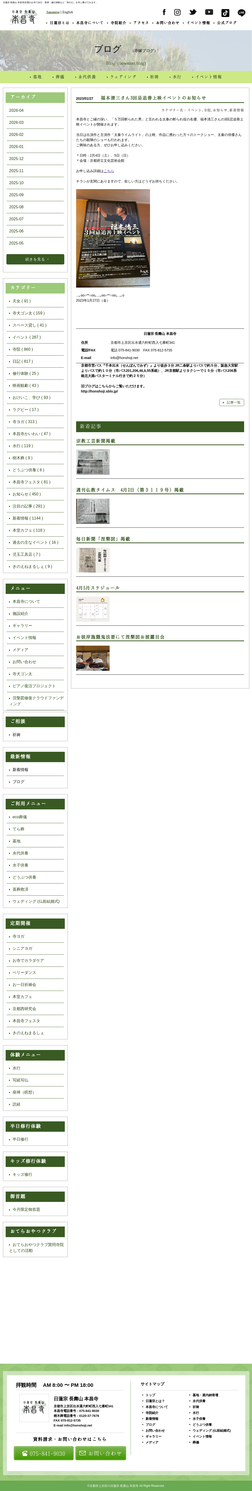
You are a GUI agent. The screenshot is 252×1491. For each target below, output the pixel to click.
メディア (18, 650)
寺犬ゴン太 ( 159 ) (27, 313)
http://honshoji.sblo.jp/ (99, 391)
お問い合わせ (166, 23)
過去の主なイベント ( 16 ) (33, 542)
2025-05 (16, 243)
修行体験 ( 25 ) (24, 373)
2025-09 (16, 195)
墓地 (36, 76)
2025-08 (16, 207)
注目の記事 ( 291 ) (27, 506)
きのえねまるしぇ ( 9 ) (30, 566)
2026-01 (16, 147)
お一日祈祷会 (22, 985)
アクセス (139, 23)
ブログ (16, 782)
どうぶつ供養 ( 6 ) (26, 470)
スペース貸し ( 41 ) (28, 325)
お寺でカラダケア (26, 960)
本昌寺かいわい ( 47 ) (29, 434)
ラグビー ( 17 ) (24, 410)
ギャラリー (20, 625)
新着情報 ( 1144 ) (26, 518)
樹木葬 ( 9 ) (21, 458)
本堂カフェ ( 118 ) (27, 530)
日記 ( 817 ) (21, 361)
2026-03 (16, 122)
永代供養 (85, 76)
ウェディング (121, 76)
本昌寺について (88, 23)
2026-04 (16, 110)
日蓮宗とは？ (153, 1401)
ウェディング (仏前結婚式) (34, 901)
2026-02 (16, 134)
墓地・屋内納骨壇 (203, 1395)
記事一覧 (232, 402)
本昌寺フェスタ (24, 1021)
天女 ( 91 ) (20, 301)
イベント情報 (196, 23)
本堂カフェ (20, 997)
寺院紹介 (116, 23)
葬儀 (59, 76)
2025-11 (16, 171)
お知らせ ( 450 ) (25, 494)
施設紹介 (18, 613)
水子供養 (18, 865)
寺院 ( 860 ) (21, 349)
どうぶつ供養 (22, 877)
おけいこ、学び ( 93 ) (29, 397)
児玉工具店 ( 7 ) (24, 554)
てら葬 (16, 829)
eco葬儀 (18, 817)
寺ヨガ (16, 936)
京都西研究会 (22, 1009)
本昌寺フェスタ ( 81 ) (29, 482)
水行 (176, 76)
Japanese (53, 12)
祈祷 (153, 76)
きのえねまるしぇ (26, 1033)
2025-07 (16, 219)
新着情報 (18, 770)
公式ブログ (225, 23)
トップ (148, 1395)
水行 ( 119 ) (21, 446)
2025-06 (16, 231)
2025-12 (16, 159)
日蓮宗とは (57, 23)
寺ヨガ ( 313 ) (23, 422)
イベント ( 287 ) (25, 337)
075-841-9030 (43, 1453)
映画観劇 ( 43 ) (24, 385)
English (67, 12)
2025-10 (16, 183)
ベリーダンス (22, 972)
